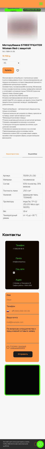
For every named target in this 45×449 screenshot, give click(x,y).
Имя (9, 295)
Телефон (11, 306)
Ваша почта (12, 318)
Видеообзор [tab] (32, 154)
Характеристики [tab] (12, 154)
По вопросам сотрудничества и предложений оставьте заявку (21, 330)
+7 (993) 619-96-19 (18, 248)
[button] (13, 9)
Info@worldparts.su (19, 262)
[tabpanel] (22, 197)
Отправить (23, 354)
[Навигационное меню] (41, 4)
